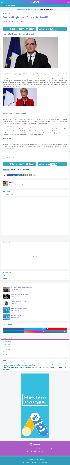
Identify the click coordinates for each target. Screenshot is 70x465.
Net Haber (6, 347)
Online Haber (7, 341)
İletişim (44, 462)
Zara (11, 182)
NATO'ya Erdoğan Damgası (19, 294)
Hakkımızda (36, 462)
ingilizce (18, 456)
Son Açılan (13, 284)
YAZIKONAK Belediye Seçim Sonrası (21, 287)
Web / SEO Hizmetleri (8, 5)
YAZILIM (35, 278)
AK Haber (6, 352)
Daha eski (65, 238)
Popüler (5, 284)
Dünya (11, 13)
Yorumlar (21, 284)
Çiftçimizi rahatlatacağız (19, 308)
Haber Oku (6, 349)
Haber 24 (6, 354)
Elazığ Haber (7, 344)
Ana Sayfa (5, 13)
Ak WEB (35, 256)
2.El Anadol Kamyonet (17, 315)
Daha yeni (5, 238)
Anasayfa (26, 462)
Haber (19, 169)
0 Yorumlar (23, 21)
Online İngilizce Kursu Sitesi (19, 301)
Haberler (26, 169)
